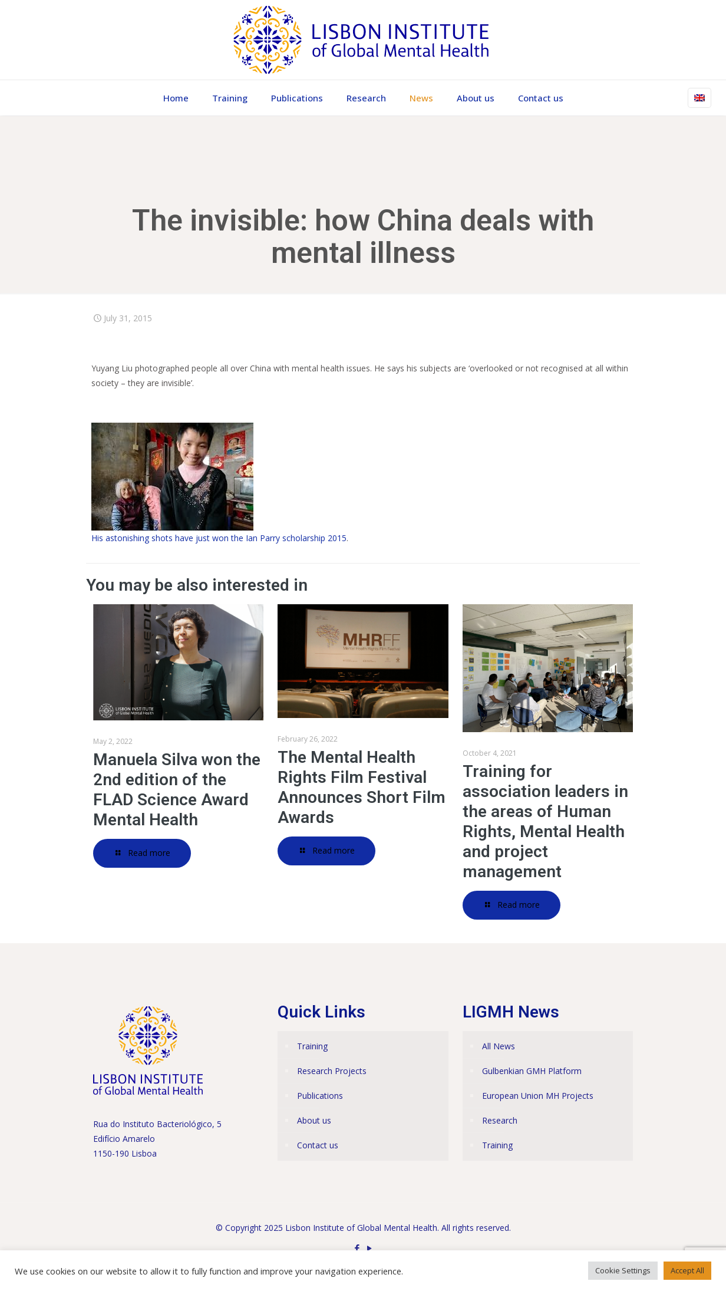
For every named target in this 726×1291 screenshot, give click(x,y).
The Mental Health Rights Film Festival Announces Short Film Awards (362, 787)
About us (314, 1120)
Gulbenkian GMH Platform (532, 1070)
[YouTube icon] (369, 1248)
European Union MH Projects (537, 1095)
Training (312, 1046)
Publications (320, 1095)
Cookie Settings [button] (623, 1270)
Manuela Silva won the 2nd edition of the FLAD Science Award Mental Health (176, 789)
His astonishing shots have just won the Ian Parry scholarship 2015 (218, 538)
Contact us (317, 1145)
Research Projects (332, 1070)
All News (498, 1046)
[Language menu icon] (699, 98)
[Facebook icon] (356, 1248)
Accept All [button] (687, 1270)
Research (499, 1120)
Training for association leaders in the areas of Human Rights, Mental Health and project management (545, 821)
